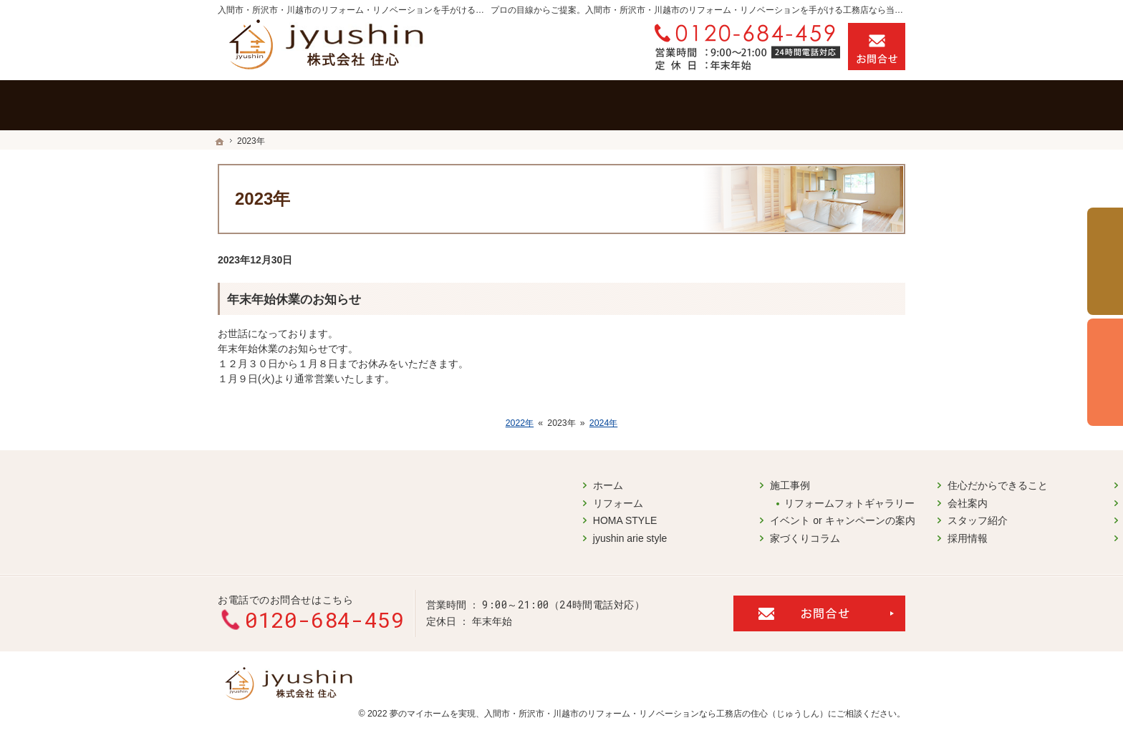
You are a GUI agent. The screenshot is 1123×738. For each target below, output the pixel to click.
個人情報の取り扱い (806, 515)
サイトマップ (791, 532)
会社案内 (603, 497)
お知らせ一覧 (791, 497)
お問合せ (876, 46)
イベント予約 (1105, 261)
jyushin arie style (265, 532)
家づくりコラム (441, 532)
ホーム (243, 480)
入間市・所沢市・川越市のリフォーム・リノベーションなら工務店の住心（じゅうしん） (656, 703)
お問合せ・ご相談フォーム (819, 603)
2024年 (603, 423)
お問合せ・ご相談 (801, 480)
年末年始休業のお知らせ (294, 299)
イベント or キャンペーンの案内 (478, 515)
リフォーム (253, 497)
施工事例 (426, 480)
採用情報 (603, 532)
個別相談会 (1105, 372)
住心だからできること (633, 480)
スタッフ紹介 (613, 515)
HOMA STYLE (260, 515)
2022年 (520, 423)
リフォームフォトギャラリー (485, 497)
